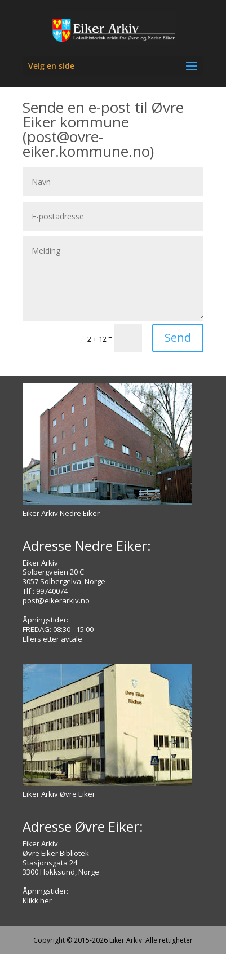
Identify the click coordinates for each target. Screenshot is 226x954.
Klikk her (37, 900)
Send (178, 337)
